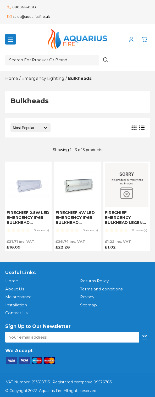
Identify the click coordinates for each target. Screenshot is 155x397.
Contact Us (16, 312)
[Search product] (105, 60)
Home (11, 280)
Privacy (87, 296)
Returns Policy (94, 280)
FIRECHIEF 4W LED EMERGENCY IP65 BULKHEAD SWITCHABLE (75, 220)
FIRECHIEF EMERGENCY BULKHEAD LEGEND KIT (125, 220)
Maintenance (18, 296)
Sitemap (88, 304)
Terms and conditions (101, 288)
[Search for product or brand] (52, 60)
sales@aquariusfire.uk (28, 16)
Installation (16, 304)
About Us (14, 288)
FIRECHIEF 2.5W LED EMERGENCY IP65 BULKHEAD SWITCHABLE (28, 220)
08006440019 (21, 7)
